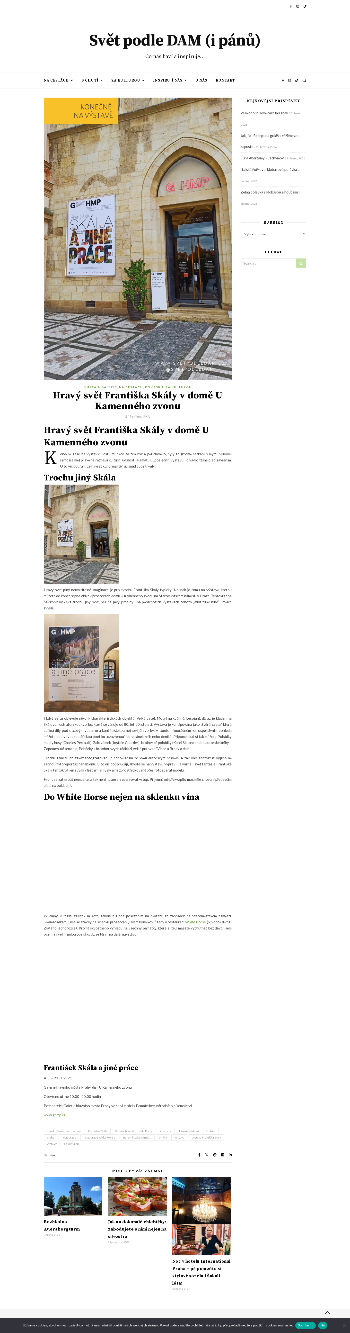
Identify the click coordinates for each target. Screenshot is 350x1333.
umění (163, 1137)
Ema (51, 1155)
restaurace (69, 1137)
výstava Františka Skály (206, 1137)
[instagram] (298, 6)
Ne (323, 1325)
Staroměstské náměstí (137, 1137)
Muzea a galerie (100, 387)
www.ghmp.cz (54, 1115)
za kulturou (71, 1144)
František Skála (97, 1131)
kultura (211, 1131)
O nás (201, 80)
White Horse (195, 922)
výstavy (52, 1144)
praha (50, 1137)
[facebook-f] (291, 6)
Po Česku (154, 387)
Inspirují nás (168, 80)
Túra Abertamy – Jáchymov (262, 158)
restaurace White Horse (99, 1137)
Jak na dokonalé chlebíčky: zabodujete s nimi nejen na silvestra (137, 1229)
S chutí (90, 80)
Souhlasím (305, 1325)
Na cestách (56, 80)
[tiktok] (305, 6)
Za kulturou (125, 80)
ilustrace (166, 1131)
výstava (179, 1137)
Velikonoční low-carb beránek (264, 113)
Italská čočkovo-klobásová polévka (269, 169)
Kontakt (225, 80)
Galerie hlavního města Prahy (134, 1131)
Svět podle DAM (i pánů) (175, 41)
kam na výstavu (189, 1131)
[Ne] (343, 1325)
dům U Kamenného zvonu (64, 1131)
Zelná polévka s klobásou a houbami (269, 192)
